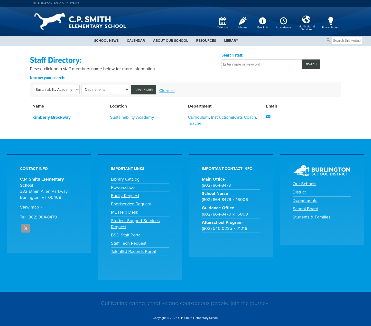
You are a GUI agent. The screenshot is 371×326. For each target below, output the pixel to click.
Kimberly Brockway (51, 117)
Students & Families (311, 217)
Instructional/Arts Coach (233, 117)
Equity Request (125, 195)
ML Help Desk (124, 212)
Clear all (167, 90)
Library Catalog (125, 179)
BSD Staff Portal (126, 235)
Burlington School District (56, 3)
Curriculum (198, 117)
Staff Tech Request (128, 243)
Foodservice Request (131, 204)
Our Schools (304, 183)
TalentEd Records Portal (133, 251)
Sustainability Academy (132, 117)
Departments (305, 200)
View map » (31, 207)
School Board (305, 208)
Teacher (195, 123)
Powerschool (124, 187)
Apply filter (144, 89)
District (299, 192)
